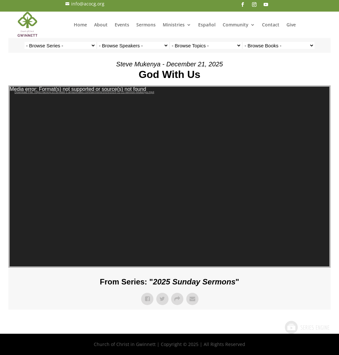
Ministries (174, 25)
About (101, 25)
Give (291, 25)
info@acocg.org (84, 4)
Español (207, 25)
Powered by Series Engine (307, 327)
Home (80, 25)
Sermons (146, 25)
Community (235, 25)
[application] (169, 176)
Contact (270, 25)
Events (122, 25)
